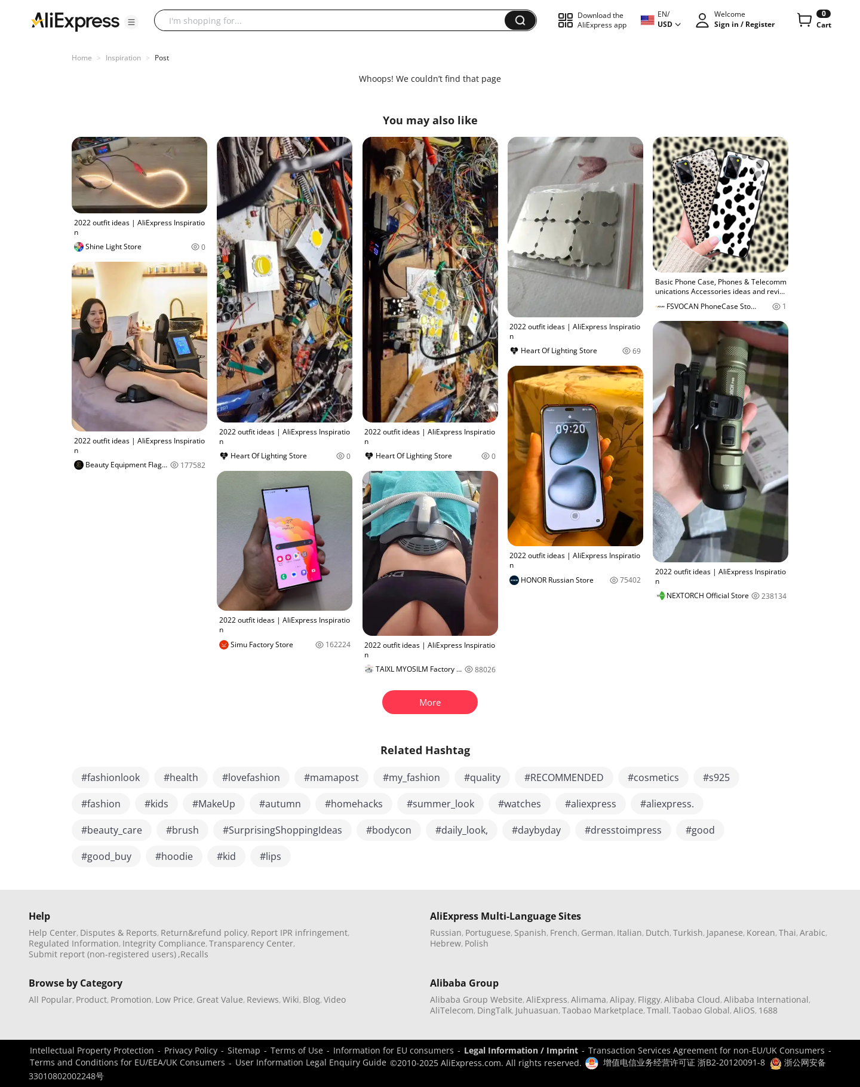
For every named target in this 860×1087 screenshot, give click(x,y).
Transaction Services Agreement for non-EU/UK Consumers (706, 1050)
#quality (482, 777)
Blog (311, 999)
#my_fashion (411, 777)
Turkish (688, 932)
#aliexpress (590, 803)
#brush (182, 830)
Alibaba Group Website (476, 999)
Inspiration (123, 58)
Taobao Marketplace (602, 1010)
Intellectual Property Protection (92, 1050)
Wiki (290, 999)
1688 (768, 1010)
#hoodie (174, 856)
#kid (226, 856)
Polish (477, 943)
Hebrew (445, 943)
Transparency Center (251, 943)
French (564, 932)
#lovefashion (251, 777)
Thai (787, 932)
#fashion (101, 803)
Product (91, 999)
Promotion (131, 999)
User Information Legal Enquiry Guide (310, 1062)
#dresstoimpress (623, 830)
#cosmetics (653, 777)
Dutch (657, 932)
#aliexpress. (667, 803)
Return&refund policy (204, 932)
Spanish (530, 932)
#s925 (716, 777)
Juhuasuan (536, 1010)
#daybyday (536, 830)
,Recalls (193, 954)
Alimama (588, 999)
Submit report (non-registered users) (102, 954)
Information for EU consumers (393, 1050)
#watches (519, 803)
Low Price (174, 999)
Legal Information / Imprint (521, 1050)
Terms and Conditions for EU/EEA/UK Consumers (127, 1062)
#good (700, 830)
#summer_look (440, 803)
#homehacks (354, 803)
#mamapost (331, 777)
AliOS (744, 1010)
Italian (629, 932)
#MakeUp (213, 803)
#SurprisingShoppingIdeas (282, 830)
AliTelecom (452, 1010)
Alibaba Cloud (692, 999)
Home (82, 58)
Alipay (622, 999)
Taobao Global (701, 1010)
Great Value (219, 999)
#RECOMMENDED (564, 777)
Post (162, 58)
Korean (761, 932)
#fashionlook (110, 777)
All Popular (50, 999)
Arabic (812, 932)
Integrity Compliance (163, 943)
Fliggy (649, 999)
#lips (270, 856)
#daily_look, (461, 830)
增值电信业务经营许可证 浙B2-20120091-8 (684, 1062)
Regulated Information (74, 943)
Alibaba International (766, 999)
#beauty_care (111, 830)
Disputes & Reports (118, 932)
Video (335, 999)
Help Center (52, 932)
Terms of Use (297, 1050)
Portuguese (488, 932)
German (597, 932)
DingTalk (494, 1010)
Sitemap (244, 1050)
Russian (446, 932)
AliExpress (546, 999)
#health (181, 777)
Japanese (725, 932)
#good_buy (106, 856)
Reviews (263, 999)
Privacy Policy (190, 1050)
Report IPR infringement (299, 932)
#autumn (280, 803)
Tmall (658, 1010)
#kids (156, 803)
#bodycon (388, 830)
